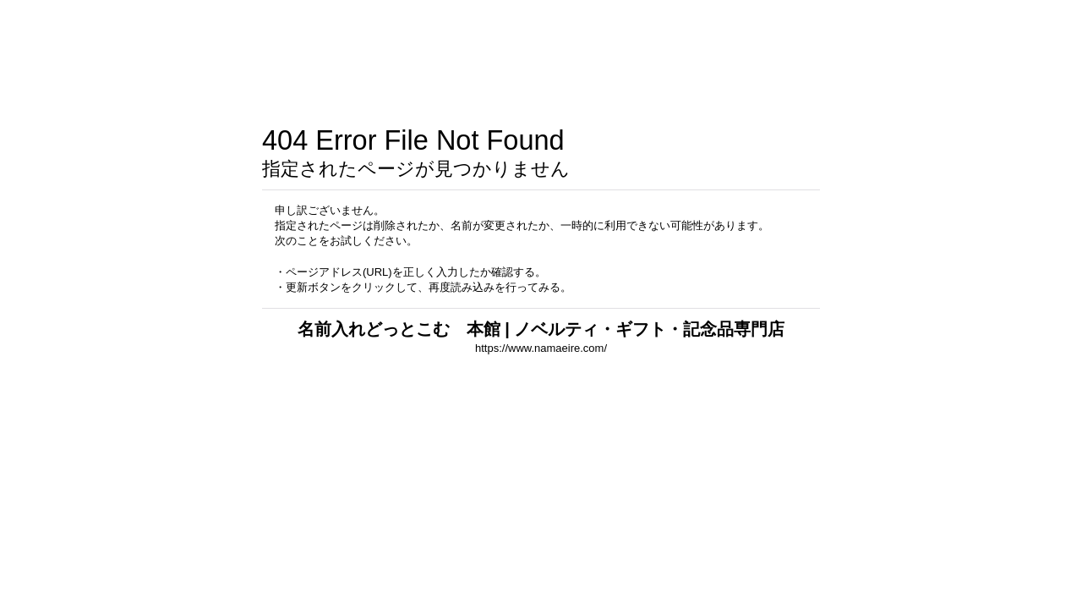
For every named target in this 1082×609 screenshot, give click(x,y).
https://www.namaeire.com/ (541, 348)
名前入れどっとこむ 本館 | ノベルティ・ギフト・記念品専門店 (541, 329)
